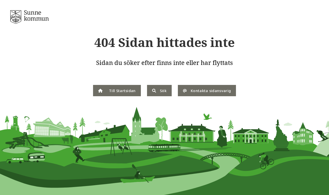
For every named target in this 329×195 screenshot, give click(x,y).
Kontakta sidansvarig (207, 90)
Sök (159, 90)
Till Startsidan (117, 90)
